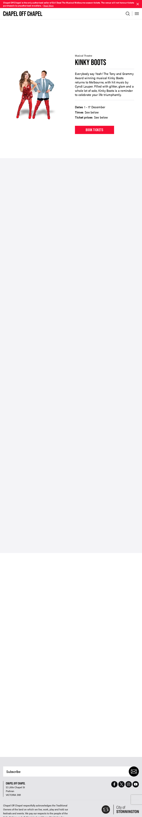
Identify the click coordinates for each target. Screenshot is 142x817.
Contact (33, 811)
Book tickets (94, 109)
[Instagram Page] (128, 764)
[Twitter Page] (121, 764)
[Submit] (134, 751)
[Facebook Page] (114, 764)
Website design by (110, 811)
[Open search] (128, 14)
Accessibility (22, 811)
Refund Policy (8, 811)
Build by (133, 811)
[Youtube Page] (136, 764)
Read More (48, 5)
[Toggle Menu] (137, 13)
